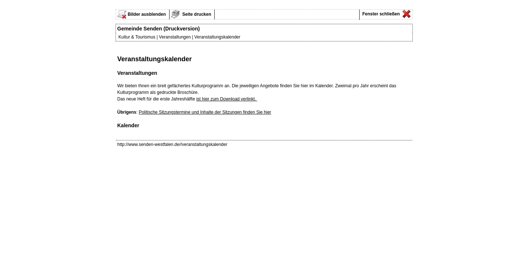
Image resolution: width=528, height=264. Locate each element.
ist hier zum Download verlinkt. (226, 99)
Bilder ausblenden (147, 14)
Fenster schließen (380, 13)
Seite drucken (196, 14)
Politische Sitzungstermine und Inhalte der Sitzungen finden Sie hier (205, 112)
